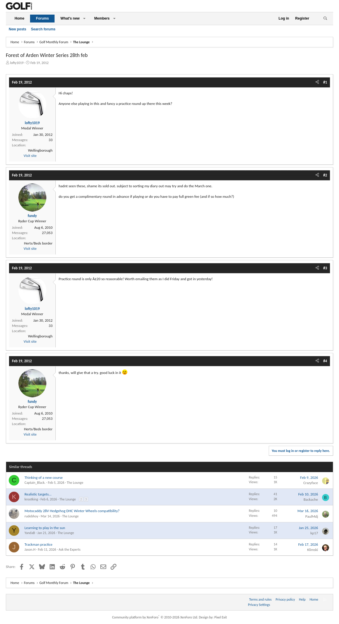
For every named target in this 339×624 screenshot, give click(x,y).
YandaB (30, 533)
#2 (325, 175)
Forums (42, 18)
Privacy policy (285, 599)
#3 (325, 268)
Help (302, 599)
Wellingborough (40, 150)
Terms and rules (260, 599)
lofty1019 (17, 63)
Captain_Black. (35, 483)
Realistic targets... (38, 494)
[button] (84, 18)
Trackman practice (39, 544)
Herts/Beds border (38, 243)
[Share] (317, 82)
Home (19, 18)
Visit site (30, 155)
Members (102, 18)
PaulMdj (311, 516)
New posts (17, 29)
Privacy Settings (259, 605)
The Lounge (75, 483)
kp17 (314, 533)
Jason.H (30, 549)
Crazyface (310, 483)
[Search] (325, 18)
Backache (310, 499)
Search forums (43, 29)
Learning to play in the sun (45, 528)
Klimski (312, 549)
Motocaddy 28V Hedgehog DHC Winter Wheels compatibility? (72, 511)
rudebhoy (31, 516)
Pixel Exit (220, 617)
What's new (70, 18)
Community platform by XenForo (155, 617)
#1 (325, 82)
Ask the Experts (70, 549)
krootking (31, 499)
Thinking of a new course (44, 477)
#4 (325, 361)
